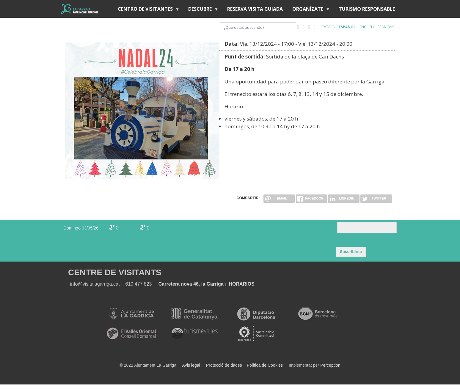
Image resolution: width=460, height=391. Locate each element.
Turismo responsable (367, 9)
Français (386, 26)
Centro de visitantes (146, 10)
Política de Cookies (265, 365)
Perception (330, 365)
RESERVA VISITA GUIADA (255, 9)
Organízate (309, 10)
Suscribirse (351, 251)
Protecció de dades (224, 365)
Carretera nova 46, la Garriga (191, 283)
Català (328, 26)
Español (347, 26)
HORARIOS (241, 283)
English (366, 26)
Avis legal (191, 365)
